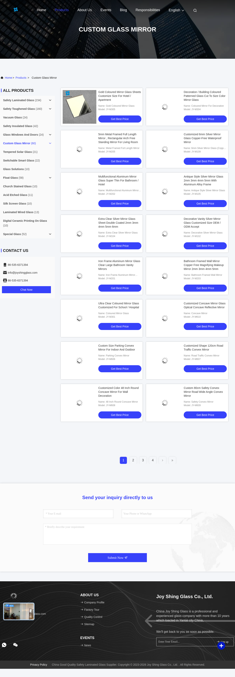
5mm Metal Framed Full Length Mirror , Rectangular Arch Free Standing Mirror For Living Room (118, 138)
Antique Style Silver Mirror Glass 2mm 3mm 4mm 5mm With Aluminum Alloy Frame (203, 180)
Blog (123, 10)
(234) (22, 100)
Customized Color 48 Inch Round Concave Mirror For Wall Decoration (118, 391)
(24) (15, 117)
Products (62, 10)
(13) (21, 212)
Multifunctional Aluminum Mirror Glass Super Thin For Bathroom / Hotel (118, 180)
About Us (84, 10)
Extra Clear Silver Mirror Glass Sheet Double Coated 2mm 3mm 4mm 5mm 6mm (118, 222)
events (105, 10)
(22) (21, 160)
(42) (20, 126)
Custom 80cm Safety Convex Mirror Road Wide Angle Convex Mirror (203, 391)
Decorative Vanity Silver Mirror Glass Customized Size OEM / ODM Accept (202, 222)
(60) (19, 143)
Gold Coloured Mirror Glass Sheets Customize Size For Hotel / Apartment (119, 95)
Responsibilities (148, 10)
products (21, 77)
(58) (13, 177)
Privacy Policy (38, 664)
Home (41, 10)
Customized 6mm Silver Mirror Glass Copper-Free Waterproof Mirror (202, 138)
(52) (15, 234)
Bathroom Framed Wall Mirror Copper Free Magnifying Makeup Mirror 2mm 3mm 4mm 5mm (204, 265)
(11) (18, 195)
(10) (16, 169)
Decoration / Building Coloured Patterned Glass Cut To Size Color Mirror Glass (204, 95)
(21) (20, 151)
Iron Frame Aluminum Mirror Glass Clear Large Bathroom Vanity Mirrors (119, 265)
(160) (22, 108)
